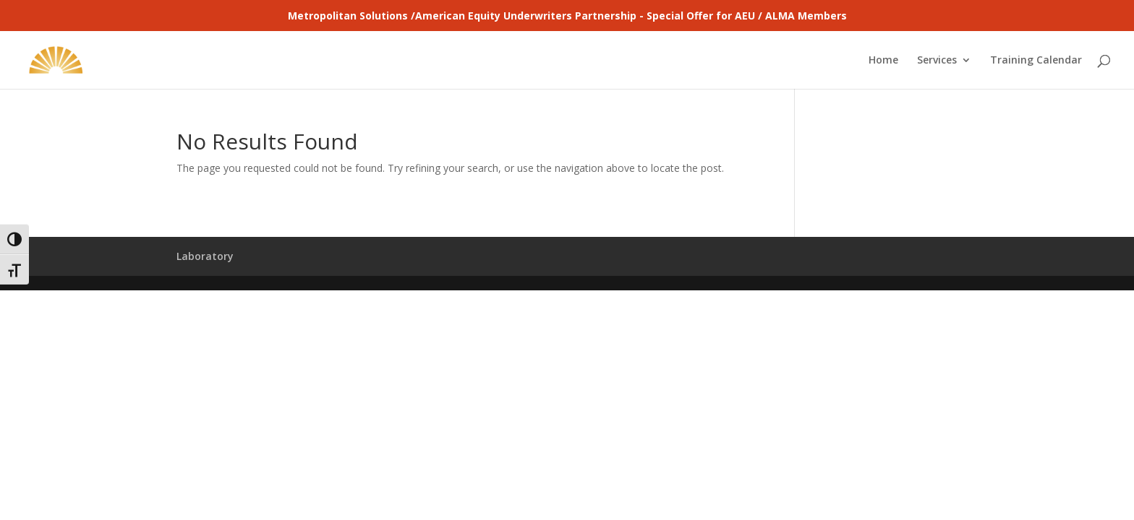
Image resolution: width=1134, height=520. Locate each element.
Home (883, 60)
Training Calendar (1036, 60)
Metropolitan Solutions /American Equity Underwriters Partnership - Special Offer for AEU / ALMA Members (567, 15)
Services (937, 60)
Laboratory (205, 256)
